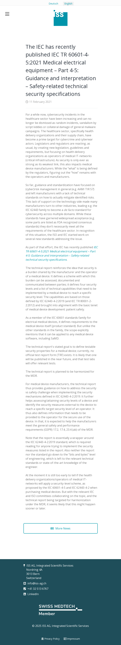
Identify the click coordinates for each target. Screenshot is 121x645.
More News (60, 528)
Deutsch (53, 3)
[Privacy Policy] (50, 639)
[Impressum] (72, 639)
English (68, 3)
